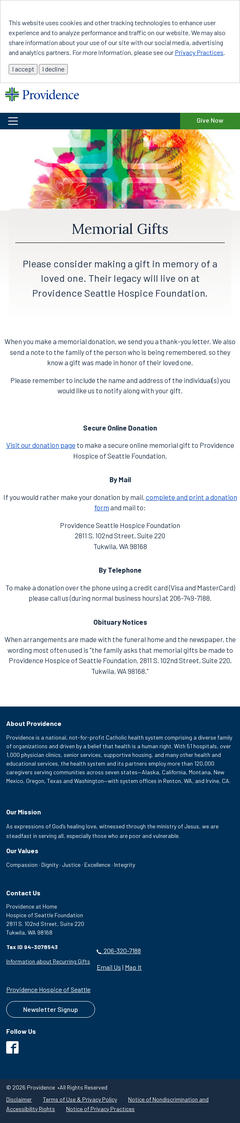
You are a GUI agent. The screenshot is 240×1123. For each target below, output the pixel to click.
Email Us (109, 967)
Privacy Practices (199, 52)
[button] (90, 121)
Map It (133, 967)
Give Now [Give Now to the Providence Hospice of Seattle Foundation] (210, 120)
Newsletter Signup (50, 1009)
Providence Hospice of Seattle (48, 989)
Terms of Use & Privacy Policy (80, 1099)
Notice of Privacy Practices (100, 1108)
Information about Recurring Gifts (48, 961)
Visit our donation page (41, 445)
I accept (23, 69)
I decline (53, 69)
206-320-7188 (119, 950)
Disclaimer (19, 1099)
